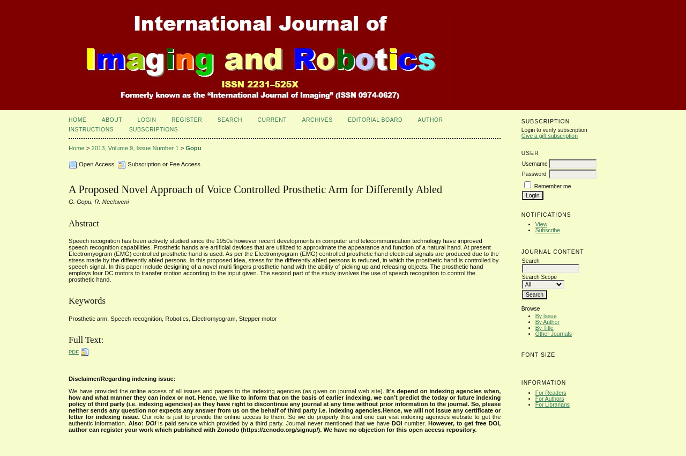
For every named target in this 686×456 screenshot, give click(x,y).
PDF (74, 352)
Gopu (193, 148)
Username (535, 164)
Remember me (552, 186)
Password (534, 174)
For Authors (549, 399)
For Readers (550, 393)
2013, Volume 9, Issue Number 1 (135, 148)
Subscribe (547, 230)
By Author (547, 322)
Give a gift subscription (549, 136)
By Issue (546, 316)
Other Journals (553, 334)
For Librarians (552, 405)
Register (187, 120)
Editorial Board (375, 120)
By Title (544, 328)
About (112, 120)
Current (272, 120)
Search (230, 120)
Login (147, 120)
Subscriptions (153, 130)
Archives (317, 120)
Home (77, 120)
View (541, 224)
